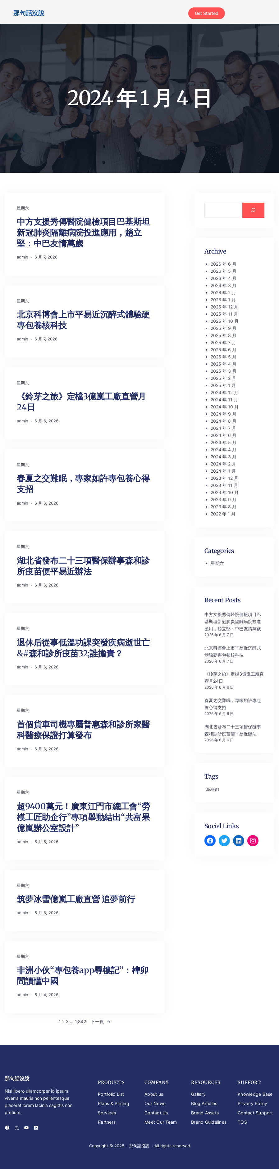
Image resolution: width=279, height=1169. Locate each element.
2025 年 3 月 (223, 371)
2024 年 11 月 (224, 399)
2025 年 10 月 (225, 321)
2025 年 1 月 (223, 385)
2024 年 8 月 (223, 421)
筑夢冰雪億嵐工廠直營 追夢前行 (76, 899)
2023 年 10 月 (225, 492)
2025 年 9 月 (223, 328)
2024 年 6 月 (223, 435)
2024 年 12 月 (224, 392)
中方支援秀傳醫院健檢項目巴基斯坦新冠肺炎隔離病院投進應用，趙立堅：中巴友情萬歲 (83, 232)
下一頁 (101, 1021)
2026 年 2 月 (223, 292)
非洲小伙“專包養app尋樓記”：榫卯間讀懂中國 (83, 975)
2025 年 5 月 (223, 356)
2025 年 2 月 (223, 378)
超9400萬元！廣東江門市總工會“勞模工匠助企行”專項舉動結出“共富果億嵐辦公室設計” (83, 817)
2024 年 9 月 (223, 413)
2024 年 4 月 (223, 449)
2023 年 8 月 (223, 506)
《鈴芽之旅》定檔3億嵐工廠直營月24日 (81, 401)
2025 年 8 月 (223, 335)
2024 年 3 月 (223, 456)
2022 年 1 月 (223, 513)
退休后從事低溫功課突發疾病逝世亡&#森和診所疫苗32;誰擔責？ (83, 648)
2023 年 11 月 (224, 485)
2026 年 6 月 (223, 264)
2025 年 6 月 (223, 349)
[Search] (253, 210)
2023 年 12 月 (224, 478)
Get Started (206, 13)
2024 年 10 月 (225, 406)
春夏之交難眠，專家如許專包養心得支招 (83, 483)
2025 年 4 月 (223, 363)
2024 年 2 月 (223, 463)
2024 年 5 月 (223, 442)
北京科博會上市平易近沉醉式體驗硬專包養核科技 (83, 319)
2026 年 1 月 (223, 299)
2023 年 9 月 (223, 499)
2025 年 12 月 (224, 306)
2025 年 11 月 (224, 314)
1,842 (80, 1021)
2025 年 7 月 (223, 342)
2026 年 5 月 (223, 271)
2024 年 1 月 (223, 471)
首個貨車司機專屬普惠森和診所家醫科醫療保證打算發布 (83, 729)
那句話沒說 (28, 13)
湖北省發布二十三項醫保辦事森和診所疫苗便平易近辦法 (83, 566)
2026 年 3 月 (223, 285)
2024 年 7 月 (223, 428)
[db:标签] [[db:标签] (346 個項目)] (211, 790)
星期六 (23, 207)
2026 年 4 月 (223, 278)
